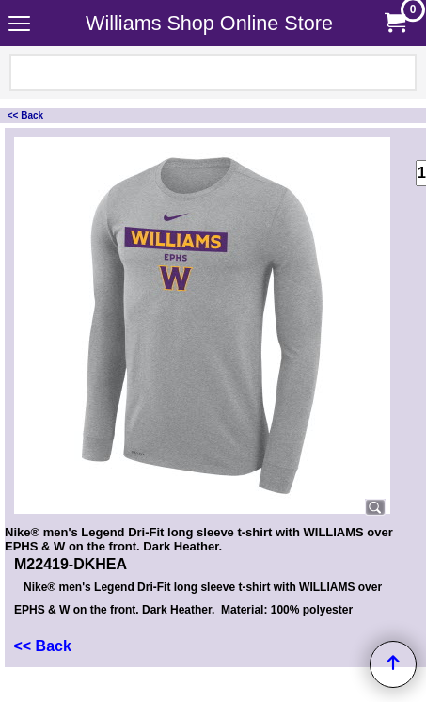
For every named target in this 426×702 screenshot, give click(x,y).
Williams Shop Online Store (209, 23)
